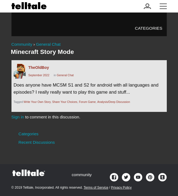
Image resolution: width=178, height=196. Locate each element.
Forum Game (87, 101)
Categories (148, 28)
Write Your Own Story (37, 101)
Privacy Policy (121, 187)
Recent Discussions (37, 142)
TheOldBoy (38, 67)
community (82, 174)
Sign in (17, 117)
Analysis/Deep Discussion (113, 101)
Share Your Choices (64, 101)
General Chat (65, 75)
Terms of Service (96, 187)
